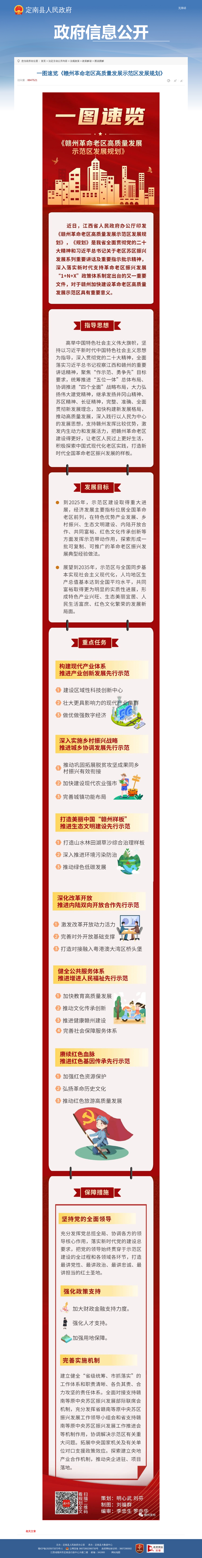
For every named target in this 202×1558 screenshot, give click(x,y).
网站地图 (115, 1552)
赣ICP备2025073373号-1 (50, 1548)
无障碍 (182, 8)
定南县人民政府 (49, 10)
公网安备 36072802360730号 (84, 1548)
